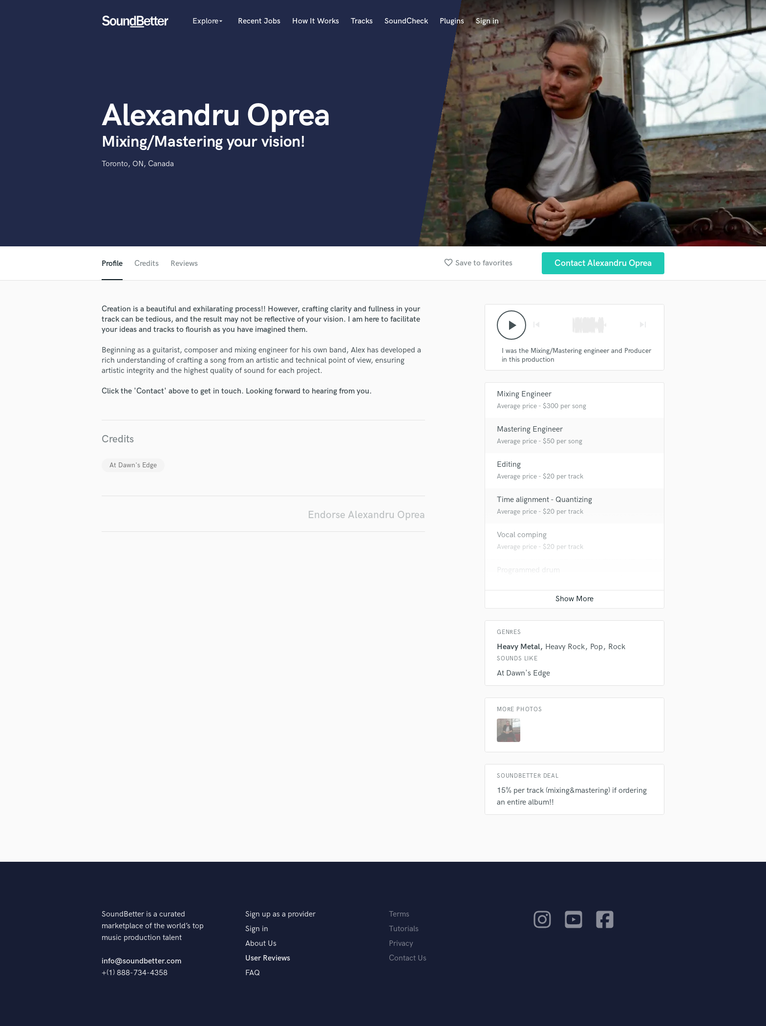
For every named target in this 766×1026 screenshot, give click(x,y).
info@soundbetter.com (141, 961)
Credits (146, 263)
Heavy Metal (518, 647)
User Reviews (267, 958)
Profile (112, 263)
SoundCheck (406, 21)
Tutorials (404, 929)
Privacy (401, 943)
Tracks (362, 21)
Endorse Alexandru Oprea (366, 515)
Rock (616, 647)
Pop (596, 647)
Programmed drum (528, 570)
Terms (399, 914)
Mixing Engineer (524, 394)
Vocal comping (522, 535)
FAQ (252, 973)
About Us (261, 943)
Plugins (452, 21)
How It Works (315, 21)
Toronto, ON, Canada (138, 164)
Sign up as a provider (280, 914)
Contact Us (407, 958)
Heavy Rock (565, 647)
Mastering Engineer (530, 429)
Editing (509, 464)
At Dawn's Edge (133, 465)
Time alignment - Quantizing (544, 499)
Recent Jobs (259, 21)
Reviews (184, 263)
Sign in (487, 21)
